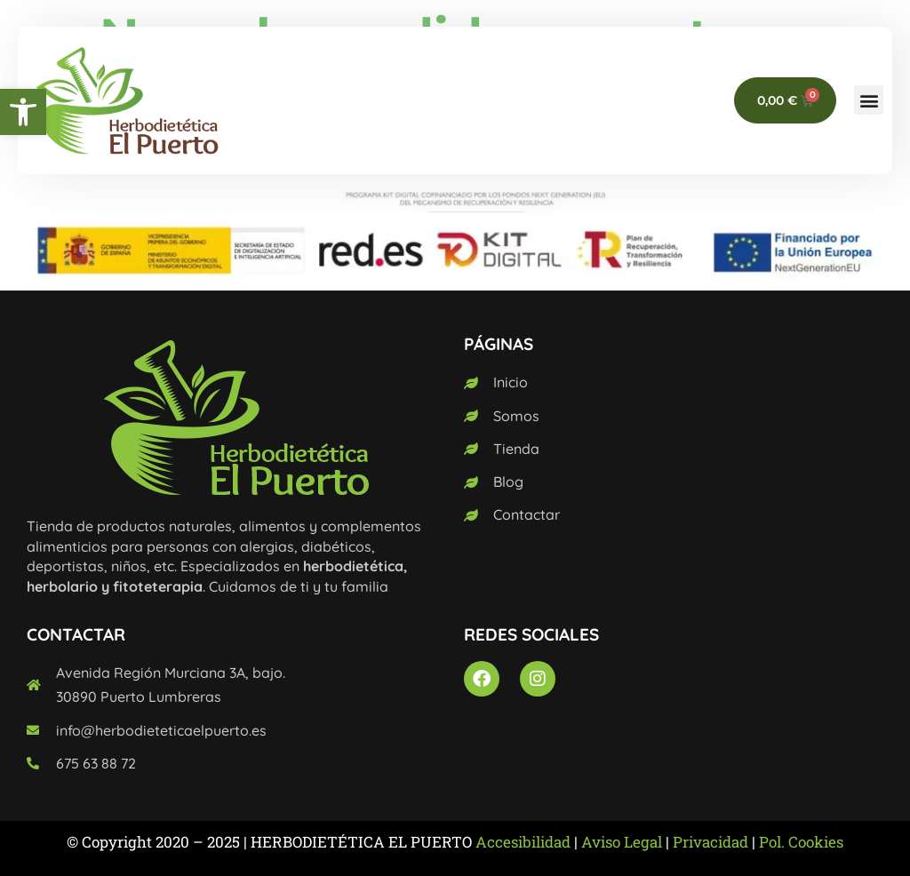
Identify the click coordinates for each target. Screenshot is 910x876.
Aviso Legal (621, 842)
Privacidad (710, 842)
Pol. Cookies (801, 842)
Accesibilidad (523, 842)
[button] (23, 112)
